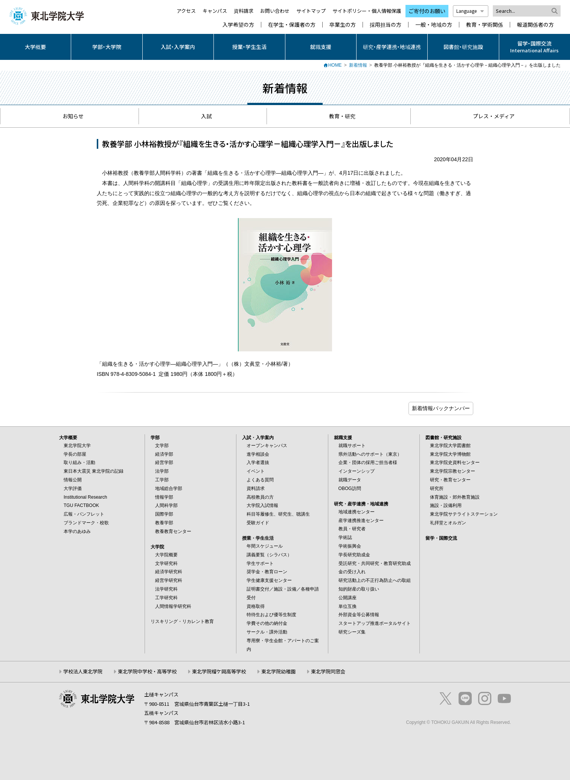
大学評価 (73, 488)
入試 (203, 116)
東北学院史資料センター (455, 462)
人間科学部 (166, 505)
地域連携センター (356, 511)
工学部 (162, 479)
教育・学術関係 (484, 24)
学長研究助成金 (354, 554)
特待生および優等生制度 (271, 614)
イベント (256, 471)
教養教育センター (173, 531)
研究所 (437, 488)
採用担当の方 (385, 24)
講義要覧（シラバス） (269, 554)
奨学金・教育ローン (267, 571)
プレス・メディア (490, 116)
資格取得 (256, 606)
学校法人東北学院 (82, 671)
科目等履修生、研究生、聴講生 (278, 514)
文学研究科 (166, 563)
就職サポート (352, 445)
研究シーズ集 (352, 632)
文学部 (162, 445)
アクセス (186, 10)
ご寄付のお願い (426, 11)
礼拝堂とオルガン (448, 522)
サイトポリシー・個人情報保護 (366, 10)
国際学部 (164, 514)
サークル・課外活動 (267, 632)
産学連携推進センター (361, 520)
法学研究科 (166, 589)
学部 (155, 437)
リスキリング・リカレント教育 (182, 621)
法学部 (162, 471)
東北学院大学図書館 (450, 445)
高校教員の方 (260, 497)
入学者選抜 (258, 462)
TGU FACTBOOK (81, 505)
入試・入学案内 (178, 46)
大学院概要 (166, 554)
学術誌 (345, 537)
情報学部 (164, 497)
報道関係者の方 (535, 24)
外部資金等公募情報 (358, 614)
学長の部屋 (75, 454)
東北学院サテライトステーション (464, 514)
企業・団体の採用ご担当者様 (367, 462)
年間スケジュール (265, 546)
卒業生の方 (342, 24)
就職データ (349, 479)
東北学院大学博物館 (450, 454)
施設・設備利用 (446, 505)
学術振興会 (349, 546)
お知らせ (69, 116)
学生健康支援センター (269, 580)
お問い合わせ (275, 10)
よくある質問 (260, 479)
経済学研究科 (168, 571)
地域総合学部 (168, 488)
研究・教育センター (450, 479)
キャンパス (215, 10)
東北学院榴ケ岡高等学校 (219, 671)
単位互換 (347, 606)
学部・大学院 (106, 46)
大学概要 (35, 46)
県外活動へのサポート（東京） (370, 454)
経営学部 (164, 462)
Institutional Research (85, 497)
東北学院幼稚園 (278, 671)
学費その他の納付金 (267, 623)
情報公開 (73, 479)
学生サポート (260, 563)
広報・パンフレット (84, 514)
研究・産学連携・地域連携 (392, 46)
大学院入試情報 (262, 505)
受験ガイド (258, 522)
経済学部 (164, 454)
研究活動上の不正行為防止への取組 (374, 580)
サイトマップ (311, 10)
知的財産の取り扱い (358, 589)
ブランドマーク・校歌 (86, 522)
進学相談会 (258, 454)
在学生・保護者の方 (291, 24)
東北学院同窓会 (328, 671)
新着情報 (358, 65)
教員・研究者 (352, 528)
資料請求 (243, 10)
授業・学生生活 (249, 46)
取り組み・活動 (79, 462)
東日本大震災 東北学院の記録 (93, 471)
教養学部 (164, 522)
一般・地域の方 (433, 24)
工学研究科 (166, 597)
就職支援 (320, 46)
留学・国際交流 (441, 538)
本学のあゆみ (77, 531)
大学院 (157, 547)
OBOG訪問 (349, 488)
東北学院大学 (77, 445)
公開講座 (347, 597)
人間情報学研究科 (173, 606)
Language (470, 11)
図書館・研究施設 (463, 46)
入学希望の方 (238, 24)
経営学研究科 (168, 580)
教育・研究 (338, 116)
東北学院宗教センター (452, 471)
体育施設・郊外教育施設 (455, 497)
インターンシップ (356, 471)
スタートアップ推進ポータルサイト (374, 623)
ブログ (440, 408)
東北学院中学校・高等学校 (147, 671)
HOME (335, 65)
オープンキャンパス (267, 445)
